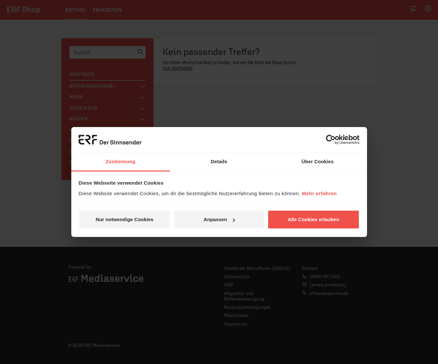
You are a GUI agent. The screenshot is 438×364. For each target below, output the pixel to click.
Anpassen (219, 219)
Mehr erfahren (319, 193)
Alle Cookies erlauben (313, 219)
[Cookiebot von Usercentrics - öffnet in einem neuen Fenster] (330, 140)
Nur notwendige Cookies (124, 219)
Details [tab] (219, 161)
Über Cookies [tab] (318, 161)
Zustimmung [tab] (120, 161)
